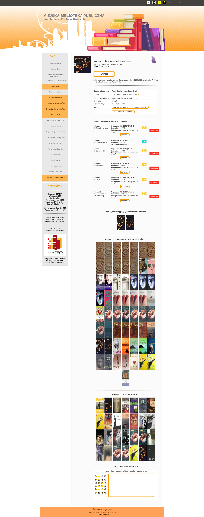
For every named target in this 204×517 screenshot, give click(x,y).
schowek (124, 135)
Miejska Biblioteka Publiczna (74, 16)
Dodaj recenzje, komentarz (123, 112)
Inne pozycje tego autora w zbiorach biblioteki (130, 107)
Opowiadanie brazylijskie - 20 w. (125, 94)
